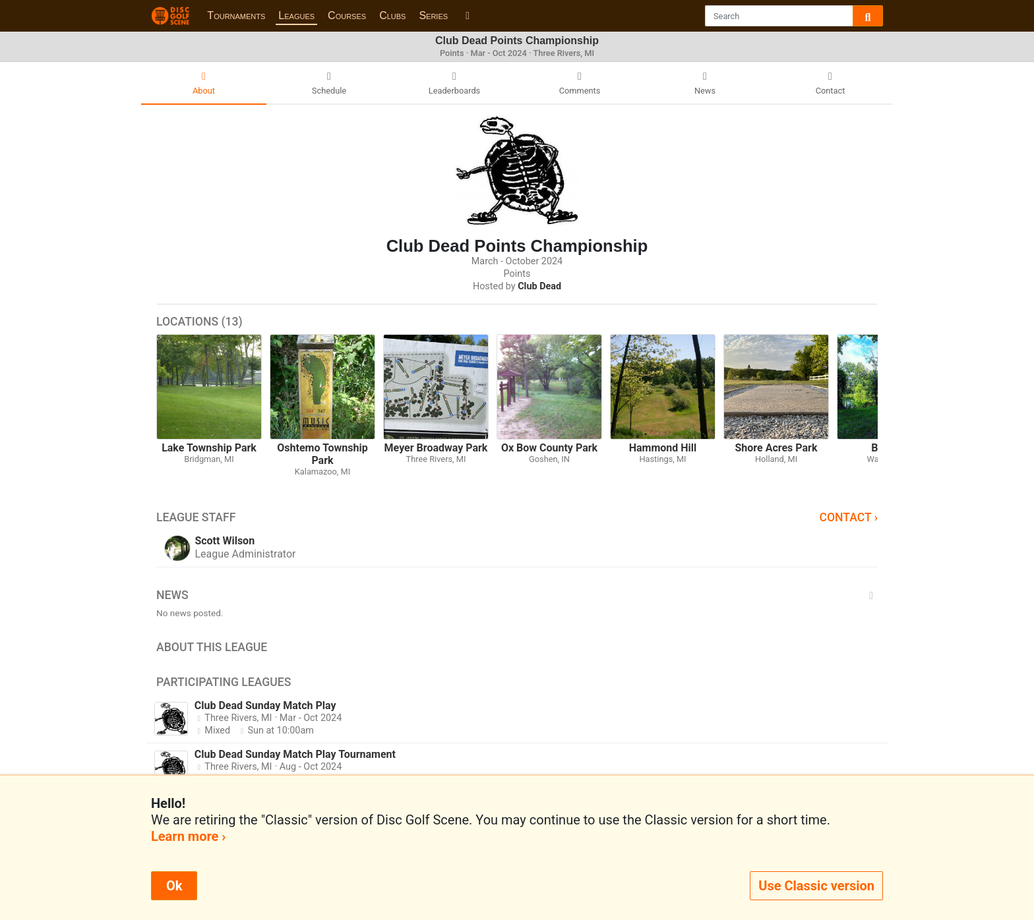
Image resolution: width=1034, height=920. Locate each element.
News (517, 595)
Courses (347, 15)
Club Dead (539, 286)
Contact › (848, 517)
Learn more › (188, 836)
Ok (174, 886)
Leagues (296, 15)
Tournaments (236, 15)
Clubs (392, 15)
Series (433, 15)
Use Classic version (816, 886)
